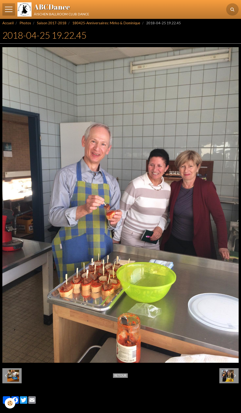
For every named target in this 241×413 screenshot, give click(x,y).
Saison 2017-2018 (51, 23)
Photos (25, 23)
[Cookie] (10, 403)
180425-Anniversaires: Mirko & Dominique (106, 23)
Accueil (8, 23)
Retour (120, 375)
